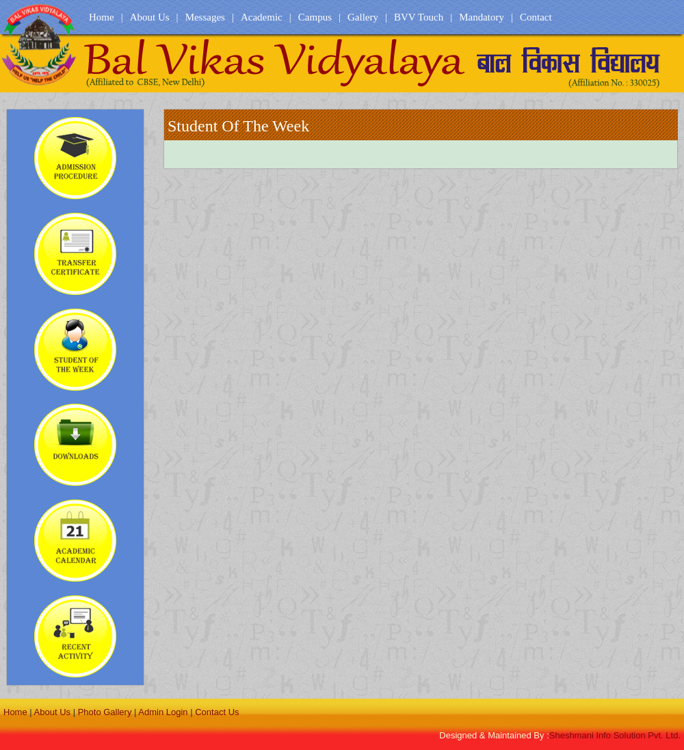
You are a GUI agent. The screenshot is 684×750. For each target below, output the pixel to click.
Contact (536, 17)
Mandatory (481, 17)
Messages (205, 17)
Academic (261, 17)
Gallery (362, 17)
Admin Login (162, 712)
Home (101, 17)
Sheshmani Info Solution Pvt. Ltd (615, 735)
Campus (315, 17)
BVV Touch (418, 17)
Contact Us (217, 712)
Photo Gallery (105, 712)
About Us (150, 17)
